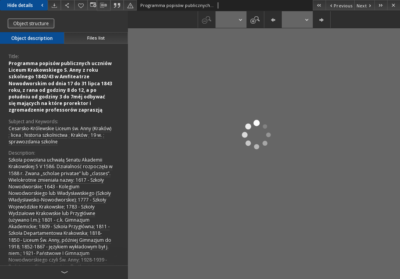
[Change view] (92, 5)
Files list (96, 38)
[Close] (393, 5)
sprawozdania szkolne (33, 141)
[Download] (54, 5)
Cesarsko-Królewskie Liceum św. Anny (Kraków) (60, 128)
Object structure (31, 23)
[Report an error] (130, 5)
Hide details (26, 5)
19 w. (96, 135)
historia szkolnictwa (45, 135)
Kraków (79, 135)
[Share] (67, 5)
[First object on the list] (319, 5)
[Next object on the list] (364, 5)
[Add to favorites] (81, 5)
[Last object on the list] (380, 5)
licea (16, 135)
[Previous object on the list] (340, 5)
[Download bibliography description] (103, 5)
